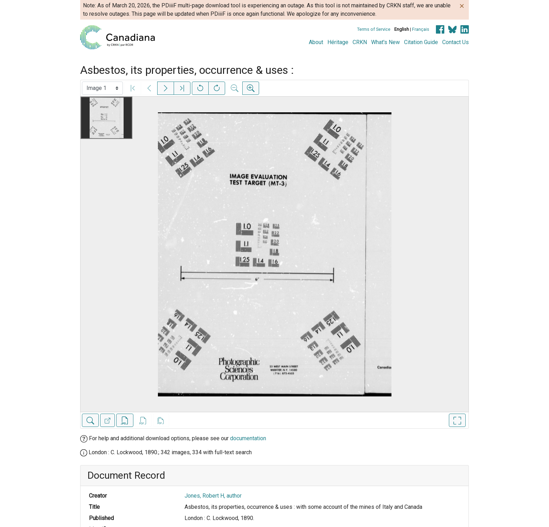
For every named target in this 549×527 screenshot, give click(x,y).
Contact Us (455, 42)
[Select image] (102, 88)
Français (420, 29)
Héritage (337, 42)
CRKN (360, 42)
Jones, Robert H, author (213, 495)
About (316, 42)
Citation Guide (421, 42)
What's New (385, 42)
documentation (248, 438)
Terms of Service (373, 29)
